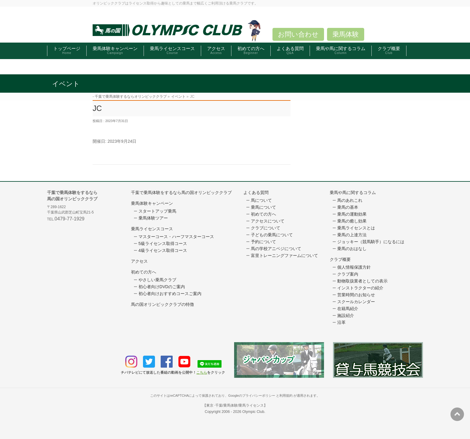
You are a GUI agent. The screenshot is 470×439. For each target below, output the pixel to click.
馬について (261, 200)
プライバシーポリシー (258, 395)
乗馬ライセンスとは (356, 227)
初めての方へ (143, 272)
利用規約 (286, 395)
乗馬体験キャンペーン (152, 203)
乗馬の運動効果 (352, 214)
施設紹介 (345, 315)
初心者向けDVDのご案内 (161, 286)
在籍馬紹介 (347, 308)
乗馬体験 (345, 34)
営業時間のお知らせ (356, 294)
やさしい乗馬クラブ (157, 279)
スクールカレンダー (356, 301)
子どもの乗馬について (272, 234)
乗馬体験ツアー (153, 218)
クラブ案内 (347, 274)
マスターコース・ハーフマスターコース (176, 236)
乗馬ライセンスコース (152, 228)
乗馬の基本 (347, 207)
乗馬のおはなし (352, 248)
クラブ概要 (340, 259)
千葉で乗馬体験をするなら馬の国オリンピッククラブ (181, 192)
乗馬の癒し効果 (352, 221)
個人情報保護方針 (354, 267)
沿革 (341, 322)
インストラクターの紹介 (360, 287)
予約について (263, 241)
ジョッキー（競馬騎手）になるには (370, 241)
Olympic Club (253, 412)
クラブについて (265, 227)
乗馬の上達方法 (352, 234)
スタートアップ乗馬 (157, 211)
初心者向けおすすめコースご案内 (169, 293)
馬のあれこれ (349, 200)
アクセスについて (267, 221)
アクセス (139, 261)
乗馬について (263, 207)
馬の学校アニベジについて (276, 248)
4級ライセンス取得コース (162, 250)
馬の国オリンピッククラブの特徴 (162, 304)
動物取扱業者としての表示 (362, 281)
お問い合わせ (298, 34)
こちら (201, 372)
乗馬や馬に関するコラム (353, 192)
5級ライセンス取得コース (162, 243)
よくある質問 (256, 192)
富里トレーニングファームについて (284, 255)
